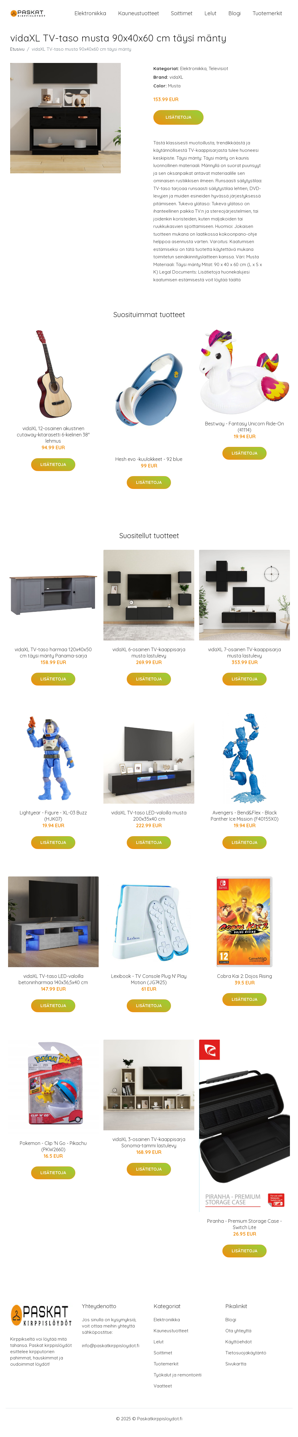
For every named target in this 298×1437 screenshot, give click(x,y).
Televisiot (218, 76)
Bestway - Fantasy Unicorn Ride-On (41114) (244, 435)
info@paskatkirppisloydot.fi (110, 1353)
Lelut (210, 17)
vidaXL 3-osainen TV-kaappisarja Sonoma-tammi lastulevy (148, 1150)
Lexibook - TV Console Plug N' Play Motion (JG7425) (149, 987)
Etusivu (17, 57)
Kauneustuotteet (138, 17)
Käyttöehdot (238, 1350)
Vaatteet (163, 1394)
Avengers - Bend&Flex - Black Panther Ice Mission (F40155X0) (245, 824)
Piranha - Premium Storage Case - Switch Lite (244, 1232)
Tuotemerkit (267, 17)
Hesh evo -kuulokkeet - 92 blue (148, 467)
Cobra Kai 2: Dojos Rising (244, 984)
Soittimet (181, 17)
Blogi (234, 17)
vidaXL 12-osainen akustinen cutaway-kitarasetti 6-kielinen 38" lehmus (53, 442)
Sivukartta (235, 1372)
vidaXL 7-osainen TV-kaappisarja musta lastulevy (244, 661)
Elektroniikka (90, 17)
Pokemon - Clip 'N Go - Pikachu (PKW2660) (53, 1154)
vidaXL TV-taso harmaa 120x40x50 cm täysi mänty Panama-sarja (53, 661)
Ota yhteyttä (238, 1339)
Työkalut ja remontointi (177, 1383)
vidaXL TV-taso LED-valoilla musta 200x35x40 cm (149, 824)
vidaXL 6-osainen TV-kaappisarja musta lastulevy (148, 661)
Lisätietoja (178, 125)
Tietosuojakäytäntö (245, 1361)
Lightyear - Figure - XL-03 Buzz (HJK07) (53, 824)
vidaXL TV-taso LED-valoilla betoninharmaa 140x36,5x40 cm (53, 987)
